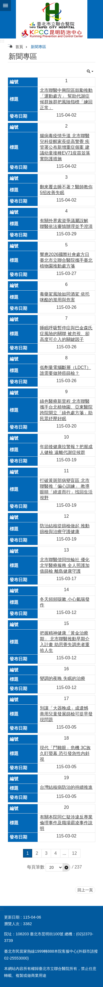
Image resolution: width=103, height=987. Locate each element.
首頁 (19, 47)
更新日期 (12, 917)
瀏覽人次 (12, 924)
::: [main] (9, 45)
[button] (66, 867)
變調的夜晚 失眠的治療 (62, 678)
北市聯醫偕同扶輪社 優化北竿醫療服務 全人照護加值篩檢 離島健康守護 (64, 565)
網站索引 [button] (5, 5)
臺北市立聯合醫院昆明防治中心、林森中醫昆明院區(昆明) (51, 19)
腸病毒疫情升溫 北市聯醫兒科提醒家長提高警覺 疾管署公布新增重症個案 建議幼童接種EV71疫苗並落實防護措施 (65, 147)
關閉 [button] (90, 71)
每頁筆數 (35, 867)
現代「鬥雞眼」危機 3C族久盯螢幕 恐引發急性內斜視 (65, 753)
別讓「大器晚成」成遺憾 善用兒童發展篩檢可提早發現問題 (66, 714)
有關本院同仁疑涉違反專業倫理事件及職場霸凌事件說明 (66, 823)
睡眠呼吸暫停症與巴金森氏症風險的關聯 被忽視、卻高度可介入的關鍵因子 (66, 334)
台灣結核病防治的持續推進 (66, 787)
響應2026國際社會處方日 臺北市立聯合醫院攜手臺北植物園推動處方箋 (66, 260)
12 (74, 853)
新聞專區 (38, 47)
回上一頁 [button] (85, 890)
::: (2, 40)
